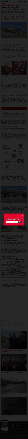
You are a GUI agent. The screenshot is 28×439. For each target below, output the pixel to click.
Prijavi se (19, 221)
